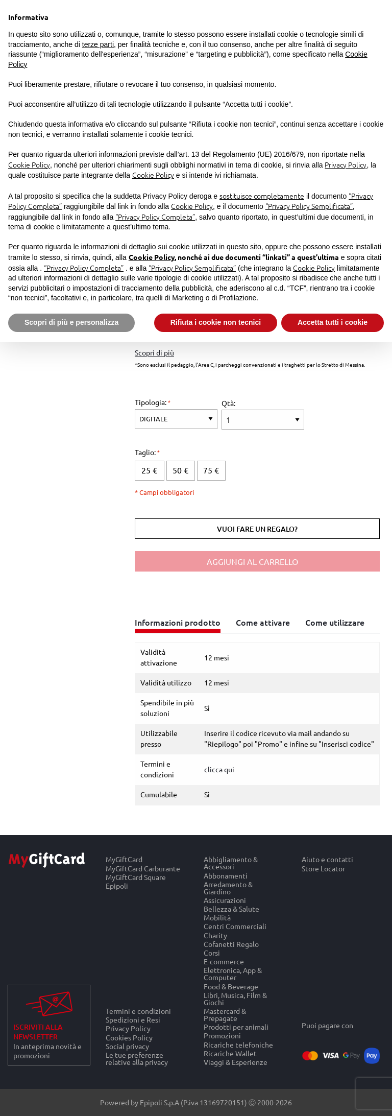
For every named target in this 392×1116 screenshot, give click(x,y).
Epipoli (117, 885)
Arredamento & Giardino (228, 887)
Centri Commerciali (235, 926)
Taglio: (146, 452)
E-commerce (224, 961)
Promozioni (222, 1035)
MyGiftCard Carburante (143, 868)
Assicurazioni (225, 899)
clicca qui (219, 769)
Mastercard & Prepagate (225, 1015)
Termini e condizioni (138, 1010)
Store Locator (323, 868)
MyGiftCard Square (136, 876)
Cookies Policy (129, 1037)
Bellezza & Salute (231, 909)
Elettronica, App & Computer (233, 974)
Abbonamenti (226, 875)
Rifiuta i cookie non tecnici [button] (215, 322)
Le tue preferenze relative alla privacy (137, 1058)
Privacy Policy (128, 1028)
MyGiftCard (124, 859)
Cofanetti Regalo (231, 943)
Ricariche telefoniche (238, 1044)
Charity (215, 935)
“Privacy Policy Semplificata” (309, 206)
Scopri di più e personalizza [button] (71, 322)
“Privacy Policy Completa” (155, 216)
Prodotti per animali (236, 1027)
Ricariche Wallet (230, 1053)
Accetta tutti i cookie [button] (333, 322)
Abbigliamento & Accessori (231, 862)
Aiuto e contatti (327, 859)
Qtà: (228, 403)
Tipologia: (151, 402)
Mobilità (217, 917)
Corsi (212, 952)
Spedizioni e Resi (133, 1019)
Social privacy (127, 1045)
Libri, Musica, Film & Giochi (235, 998)
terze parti (98, 44)
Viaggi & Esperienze (235, 1061)
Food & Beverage (231, 986)
